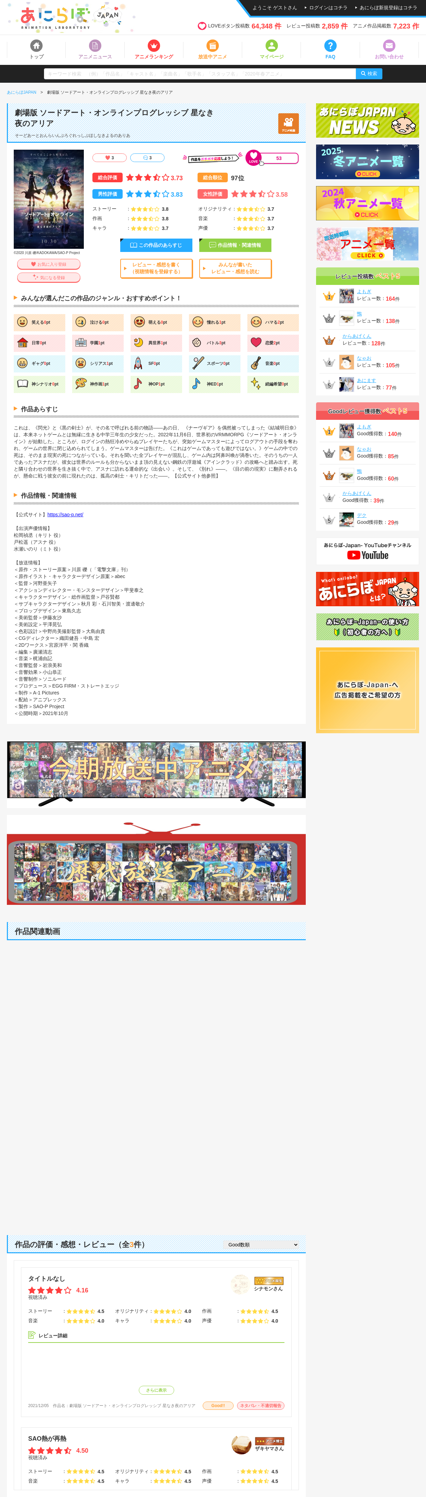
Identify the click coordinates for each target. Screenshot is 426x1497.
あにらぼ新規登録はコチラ (388, 7)
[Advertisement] (156, 1170)
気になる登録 (52, 277)
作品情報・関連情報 (239, 245)
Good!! (218, 1405)
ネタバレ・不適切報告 (260, 1405)
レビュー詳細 (52, 1335)
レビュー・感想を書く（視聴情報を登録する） (156, 268)
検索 (372, 73)
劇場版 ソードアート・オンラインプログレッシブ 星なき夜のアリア (132, 1405)
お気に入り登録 (51, 264)
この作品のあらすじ (160, 245)
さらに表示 (156, 1390)
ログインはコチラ (328, 7)
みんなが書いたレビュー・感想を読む (235, 268)
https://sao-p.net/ (65, 514)
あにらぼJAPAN (21, 92)
